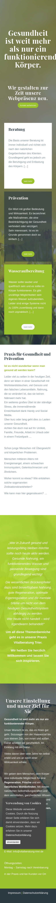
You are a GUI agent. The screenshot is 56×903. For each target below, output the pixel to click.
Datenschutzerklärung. (19, 834)
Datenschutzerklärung (35, 892)
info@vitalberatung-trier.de (28, 851)
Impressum (14, 892)
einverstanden (13, 842)
